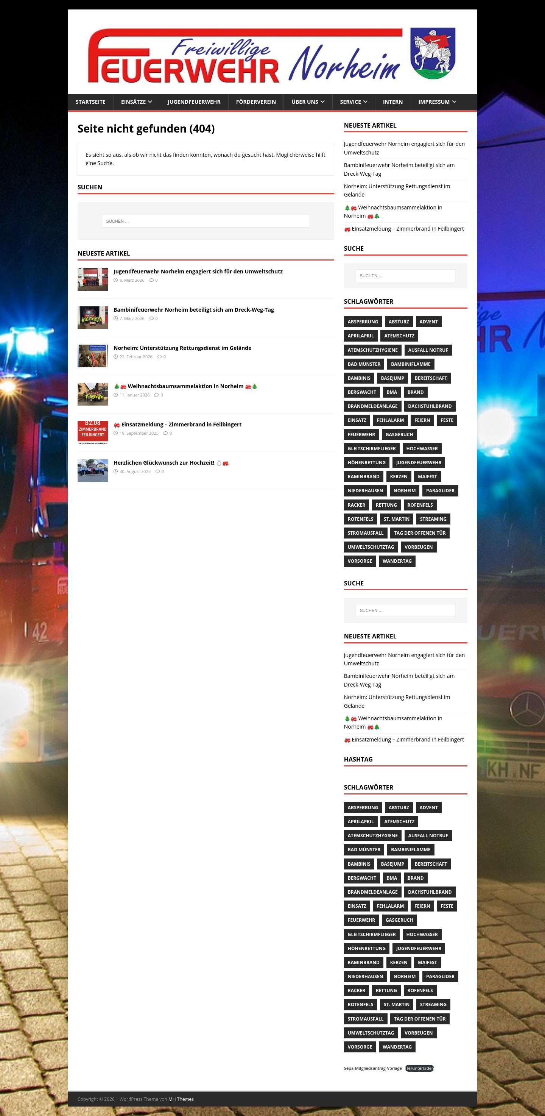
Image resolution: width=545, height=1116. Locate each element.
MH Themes (181, 1099)
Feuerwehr (361, 434)
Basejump (392, 378)
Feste (447, 420)
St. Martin (397, 519)
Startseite (91, 101)
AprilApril (361, 335)
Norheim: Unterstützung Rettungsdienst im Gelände (182, 347)
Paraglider (440, 490)
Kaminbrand (364, 476)
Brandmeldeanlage (373, 406)
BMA (392, 392)
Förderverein (256, 101)
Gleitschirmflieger (372, 448)
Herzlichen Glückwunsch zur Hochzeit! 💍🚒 (171, 462)
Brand (416, 392)
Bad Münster (364, 364)
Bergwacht (362, 392)
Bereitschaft (431, 378)
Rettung (386, 505)
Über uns (304, 101)
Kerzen (399, 476)
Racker (356, 505)
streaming (433, 519)
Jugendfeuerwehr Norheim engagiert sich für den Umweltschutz (198, 271)
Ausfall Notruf (428, 350)
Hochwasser (422, 448)
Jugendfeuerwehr (194, 101)
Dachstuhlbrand (430, 406)
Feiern (422, 420)
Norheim (405, 490)
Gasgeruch (399, 434)
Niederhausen (365, 490)
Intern (393, 101)
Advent (429, 321)
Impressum (434, 101)
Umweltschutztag (371, 547)
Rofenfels (420, 505)
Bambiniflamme (410, 364)
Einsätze (133, 101)
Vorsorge (360, 561)
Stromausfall (366, 533)
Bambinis (359, 378)
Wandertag (397, 561)
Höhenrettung (367, 462)
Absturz (399, 321)
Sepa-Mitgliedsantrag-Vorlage (373, 1068)
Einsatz (357, 420)
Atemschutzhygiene (373, 350)
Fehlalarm (390, 420)
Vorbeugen (419, 547)
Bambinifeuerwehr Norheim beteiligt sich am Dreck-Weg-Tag (194, 309)
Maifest (427, 476)
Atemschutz (399, 335)
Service (350, 101)
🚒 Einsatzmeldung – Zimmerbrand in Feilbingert (177, 424)
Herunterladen (419, 1068)
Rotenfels (361, 519)
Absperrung (363, 321)
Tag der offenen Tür (419, 533)
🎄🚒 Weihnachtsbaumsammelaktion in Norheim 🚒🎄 (186, 386)
